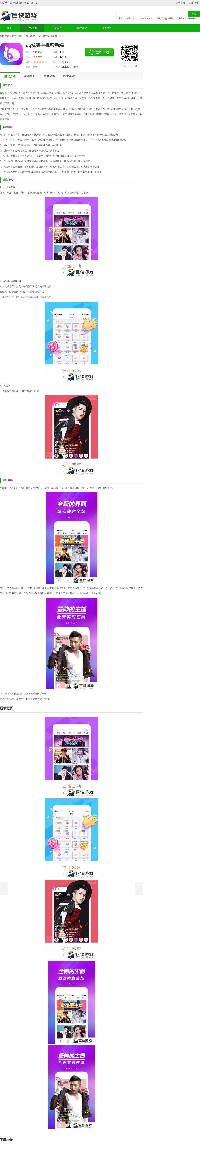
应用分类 (193, 3)
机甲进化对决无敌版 (126, 18)
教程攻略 (82, 27)
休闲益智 (30, 36)
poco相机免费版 (145, 18)
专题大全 (107, 27)
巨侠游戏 (17, 36)
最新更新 (180, 3)
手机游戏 (31, 27)
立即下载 (99, 52)
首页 (9, 27)
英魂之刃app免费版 (164, 18)
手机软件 (57, 27)
